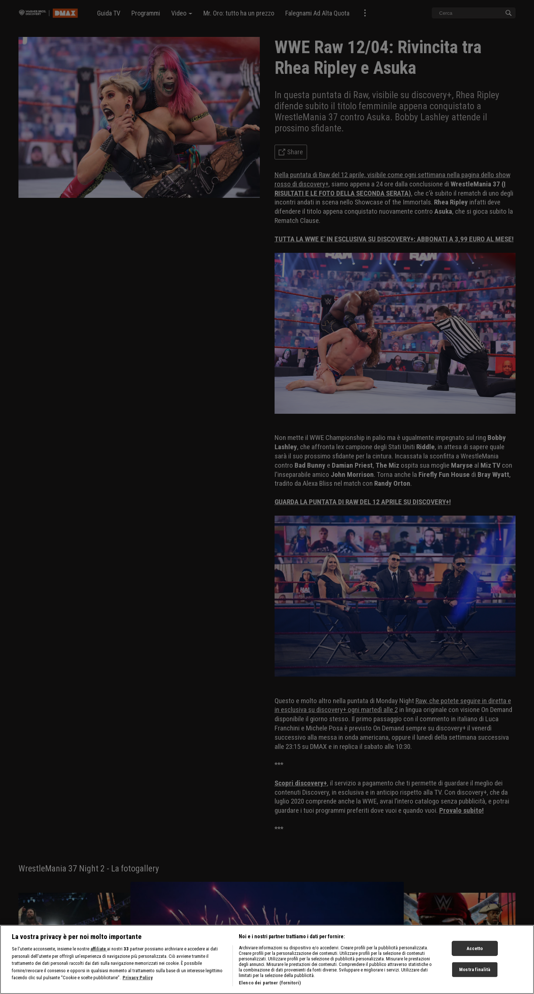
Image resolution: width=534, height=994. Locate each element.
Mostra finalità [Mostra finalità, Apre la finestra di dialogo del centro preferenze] (474, 969)
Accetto (474, 948)
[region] (267, 959)
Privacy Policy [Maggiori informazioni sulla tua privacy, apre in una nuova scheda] (138, 977)
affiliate (98, 949)
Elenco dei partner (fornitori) (270, 983)
